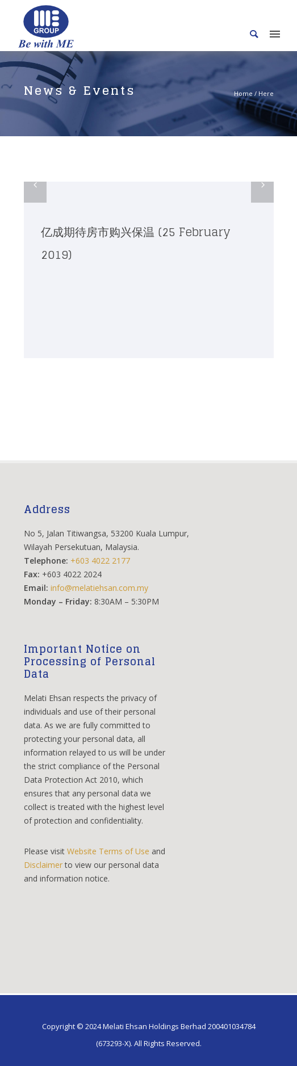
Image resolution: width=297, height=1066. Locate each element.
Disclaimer (43, 864)
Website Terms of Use (108, 851)
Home (243, 93)
